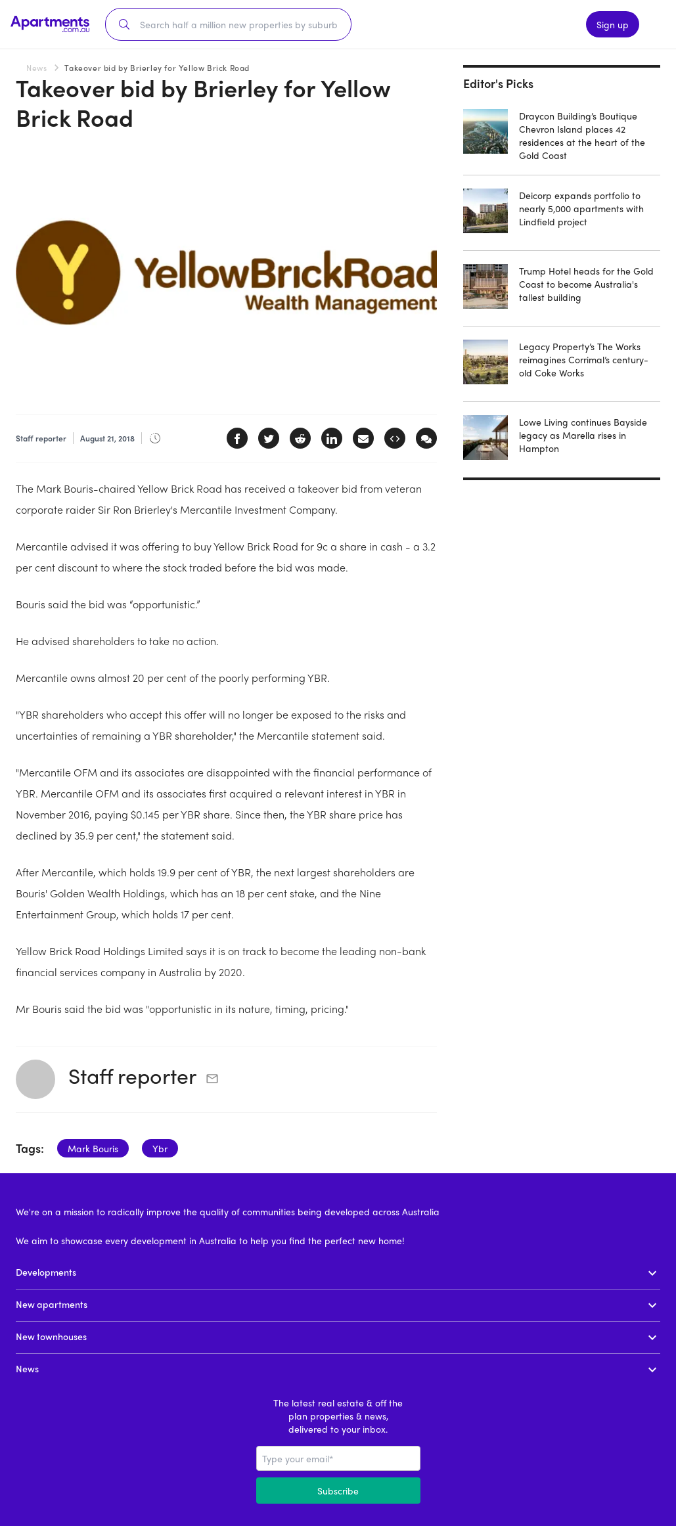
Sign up (613, 24)
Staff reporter (132, 1075)
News (36, 68)
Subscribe (338, 1490)
